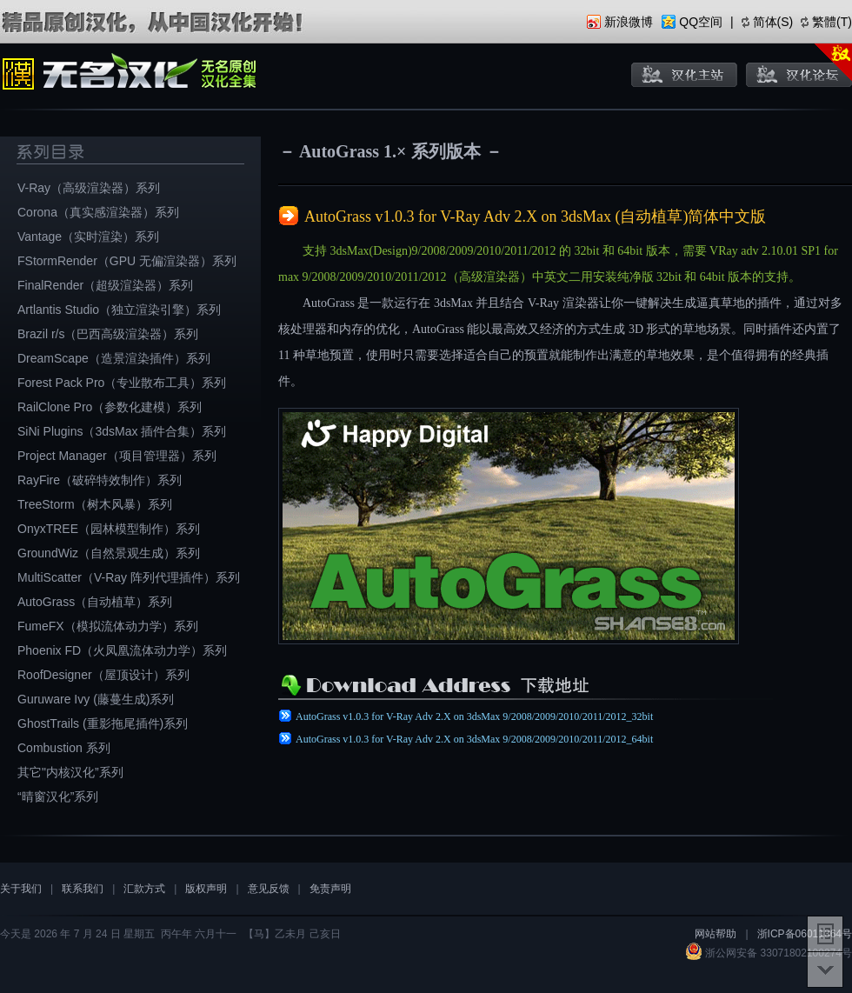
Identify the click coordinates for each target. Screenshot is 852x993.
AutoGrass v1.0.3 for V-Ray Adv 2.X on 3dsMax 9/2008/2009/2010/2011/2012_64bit (474, 739)
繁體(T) (832, 22)
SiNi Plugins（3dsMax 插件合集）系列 (121, 431)
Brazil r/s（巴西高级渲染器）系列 (107, 334)
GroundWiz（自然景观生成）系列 (108, 553)
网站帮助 (715, 934)
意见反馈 (269, 889)
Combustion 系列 (63, 748)
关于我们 (21, 889)
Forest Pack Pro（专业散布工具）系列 (121, 383)
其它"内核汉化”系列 (70, 772)
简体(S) (773, 22)
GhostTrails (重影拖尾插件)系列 (102, 723)
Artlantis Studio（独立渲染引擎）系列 (119, 310)
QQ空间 (700, 22)
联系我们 (82, 889)
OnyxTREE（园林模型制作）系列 (108, 529)
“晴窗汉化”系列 (57, 796)
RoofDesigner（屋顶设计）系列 (103, 675)
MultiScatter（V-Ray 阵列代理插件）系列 (128, 577)
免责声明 (330, 889)
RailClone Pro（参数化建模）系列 (109, 407)
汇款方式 (144, 889)
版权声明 (206, 889)
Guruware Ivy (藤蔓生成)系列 (95, 699)
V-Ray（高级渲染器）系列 (88, 188)
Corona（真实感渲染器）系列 (98, 212)
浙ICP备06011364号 (804, 934)
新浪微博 (628, 22)
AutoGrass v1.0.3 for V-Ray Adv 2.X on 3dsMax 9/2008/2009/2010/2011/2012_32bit (474, 716)
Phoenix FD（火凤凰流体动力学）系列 (122, 650)
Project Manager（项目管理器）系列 (116, 456)
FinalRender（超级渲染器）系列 (105, 285)
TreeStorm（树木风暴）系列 (94, 504)
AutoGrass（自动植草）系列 (94, 602)
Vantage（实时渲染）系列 (88, 236)
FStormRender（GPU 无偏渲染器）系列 (126, 261)
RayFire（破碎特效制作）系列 (99, 480)
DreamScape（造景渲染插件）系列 (113, 358)
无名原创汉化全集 (130, 74)
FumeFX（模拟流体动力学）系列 (107, 626)
